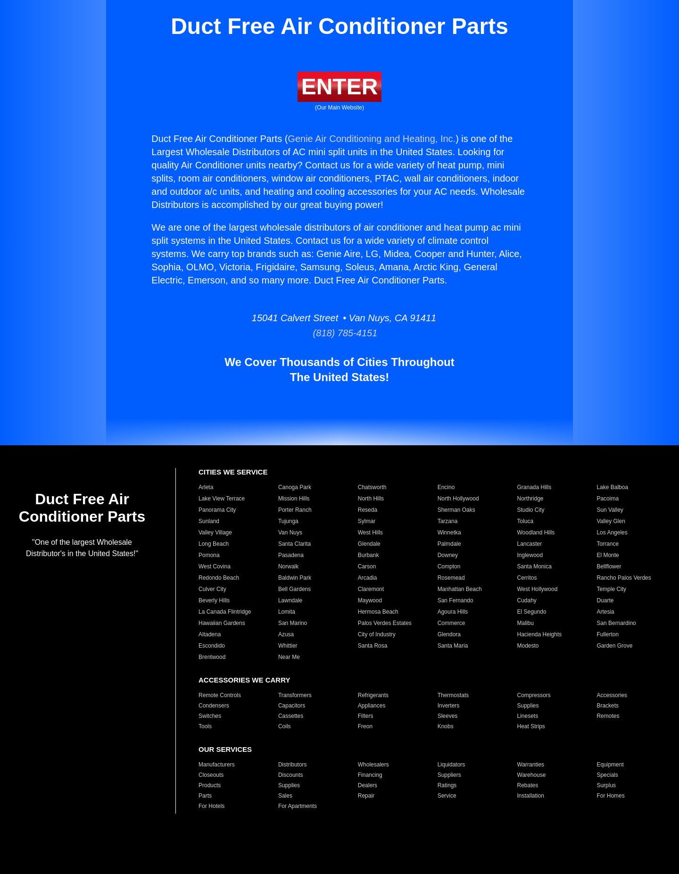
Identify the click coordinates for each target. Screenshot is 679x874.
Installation (530, 795)
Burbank (368, 555)
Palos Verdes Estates (385, 623)
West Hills (370, 532)
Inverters (449, 705)
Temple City (611, 589)
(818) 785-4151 (340, 333)
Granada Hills (534, 487)
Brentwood (212, 657)
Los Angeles (611, 532)
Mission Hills (294, 498)
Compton (449, 566)
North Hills (371, 498)
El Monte (607, 555)
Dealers (367, 785)
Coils (284, 726)
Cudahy (527, 600)
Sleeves (448, 716)
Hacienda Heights (539, 634)
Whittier (288, 645)
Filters (365, 716)
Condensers (214, 705)
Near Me (289, 657)
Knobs (446, 726)
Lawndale (290, 600)
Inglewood (530, 555)
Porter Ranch (295, 510)
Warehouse (531, 775)
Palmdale (449, 544)
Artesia (605, 611)
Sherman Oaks (456, 510)
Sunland (209, 521)
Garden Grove (614, 645)
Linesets (527, 716)
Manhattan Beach (460, 589)
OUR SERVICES (225, 749)
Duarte (604, 600)
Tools (205, 726)
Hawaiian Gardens (222, 623)
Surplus (606, 785)
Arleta (206, 487)
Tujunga (288, 521)
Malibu (525, 623)
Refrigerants (373, 695)
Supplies (528, 705)
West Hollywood (537, 589)
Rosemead (451, 577)
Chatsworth (372, 487)
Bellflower (608, 566)
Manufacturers (217, 764)
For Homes (610, 795)
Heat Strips (531, 726)
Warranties (531, 764)
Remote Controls (220, 695)
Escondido (212, 645)
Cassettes (290, 716)
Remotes (607, 716)
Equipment (609, 764)
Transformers (295, 695)
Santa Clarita (294, 544)
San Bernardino (616, 623)
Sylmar (366, 521)
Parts (205, 795)
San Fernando (455, 600)
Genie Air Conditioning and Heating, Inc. (371, 138)
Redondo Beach (219, 577)
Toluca (525, 521)
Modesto (528, 645)
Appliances (372, 705)
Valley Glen (610, 521)
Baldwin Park (294, 577)
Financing (370, 775)
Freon (365, 726)
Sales (285, 795)
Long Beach (214, 544)
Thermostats (453, 695)
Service (447, 795)
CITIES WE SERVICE (233, 472)
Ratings (447, 785)
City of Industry (377, 634)
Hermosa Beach (378, 611)
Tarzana (448, 521)
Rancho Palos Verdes (623, 577)
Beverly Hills (214, 600)
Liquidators (451, 764)
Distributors (292, 764)
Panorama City (217, 510)
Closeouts (211, 775)
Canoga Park (294, 487)
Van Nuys (290, 532)
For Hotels (211, 806)
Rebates (527, 785)
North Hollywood (458, 498)
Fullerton (607, 634)
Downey (448, 555)
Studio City (531, 510)
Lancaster (529, 544)
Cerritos (527, 577)
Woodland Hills (536, 532)
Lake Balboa (612, 487)
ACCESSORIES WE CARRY (244, 680)
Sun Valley (609, 510)
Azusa (286, 634)
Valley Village (215, 532)
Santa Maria (453, 645)
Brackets (607, 705)
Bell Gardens (294, 589)
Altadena (210, 634)
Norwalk (288, 566)
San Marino (292, 623)
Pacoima (607, 498)
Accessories (611, 695)
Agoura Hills (453, 611)
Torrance (607, 544)
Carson (367, 566)
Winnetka (449, 532)
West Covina (215, 566)
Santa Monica (534, 566)
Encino (446, 487)
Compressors (534, 695)
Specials (607, 775)
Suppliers (449, 775)
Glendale (369, 544)
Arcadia (367, 577)
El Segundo (532, 611)
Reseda (367, 510)
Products (210, 785)
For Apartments (297, 806)
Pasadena (291, 555)
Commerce (451, 623)
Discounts (290, 775)
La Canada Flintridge (225, 611)
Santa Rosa (373, 645)
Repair (366, 795)
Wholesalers (373, 764)
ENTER (339, 86)
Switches (210, 716)
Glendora (449, 634)
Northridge (530, 498)
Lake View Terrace (222, 498)
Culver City (212, 589)
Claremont (371, 589)
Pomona (209, 555)
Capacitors (291, 705)
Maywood (370, 600)
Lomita (286, 611)
